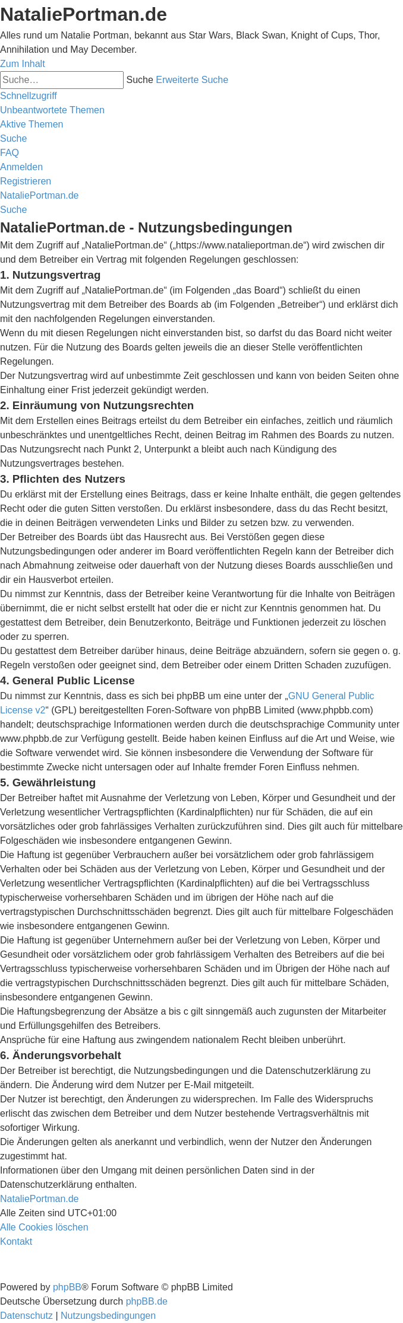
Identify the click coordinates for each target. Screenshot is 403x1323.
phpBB (67, 1287)
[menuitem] (52, 110)
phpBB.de (147, 1301)
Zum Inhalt (22, 64)
